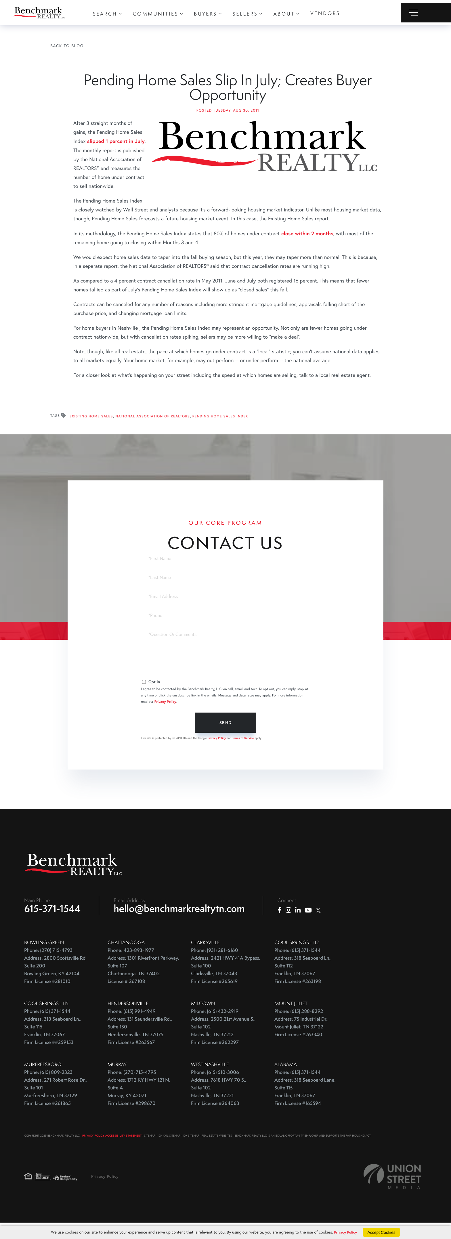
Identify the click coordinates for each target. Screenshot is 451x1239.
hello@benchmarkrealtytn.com (179, 922)
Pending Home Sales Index (220, 428)
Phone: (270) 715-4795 (132, 1086)
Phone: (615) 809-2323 (48, 1086)
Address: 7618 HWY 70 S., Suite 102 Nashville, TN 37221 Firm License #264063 (218, 1105)
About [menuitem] (284, 14)
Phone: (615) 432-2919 (214, 1025)
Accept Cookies (383, 1232)
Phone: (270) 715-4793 (48, 964)
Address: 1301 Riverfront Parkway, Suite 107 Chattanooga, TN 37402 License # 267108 (143, 984)
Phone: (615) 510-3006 (215, 1086)
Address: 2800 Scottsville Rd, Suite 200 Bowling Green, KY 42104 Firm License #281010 (55, 984)
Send (225, 735)
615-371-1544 (52, 922)
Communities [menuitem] (155, 14)
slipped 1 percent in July (116, 153)
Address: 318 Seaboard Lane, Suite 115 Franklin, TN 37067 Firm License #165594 (305, 1105)
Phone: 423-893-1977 (131, 964)
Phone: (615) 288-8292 (298, 1025)
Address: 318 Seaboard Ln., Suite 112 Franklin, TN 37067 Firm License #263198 (303, 984)
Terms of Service (243, 750)
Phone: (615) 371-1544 (297, 964)
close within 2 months (307, 245)
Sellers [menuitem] (245, 14)
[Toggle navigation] (426, 12)
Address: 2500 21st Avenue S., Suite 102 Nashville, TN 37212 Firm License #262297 (223, 1044)
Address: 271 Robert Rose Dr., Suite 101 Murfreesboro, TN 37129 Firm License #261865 (55, 1105)
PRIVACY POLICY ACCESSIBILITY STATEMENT (112, 1149)
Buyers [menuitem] (205, 14)
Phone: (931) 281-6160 (214, 964)
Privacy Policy (165, 714)
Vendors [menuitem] (325, 13)
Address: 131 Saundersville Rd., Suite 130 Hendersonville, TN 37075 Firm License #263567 (140, 1044)
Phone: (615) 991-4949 (132, 1025)
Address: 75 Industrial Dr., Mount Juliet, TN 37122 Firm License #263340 (301, 1041)
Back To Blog (67, 45)
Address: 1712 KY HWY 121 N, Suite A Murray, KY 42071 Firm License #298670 (139, 1105)
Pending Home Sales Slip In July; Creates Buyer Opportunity (228, 93)
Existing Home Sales (91, 428)
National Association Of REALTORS (152, 428)
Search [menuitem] (105, 14)
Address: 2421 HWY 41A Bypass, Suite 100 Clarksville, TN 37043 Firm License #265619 (225, 984)
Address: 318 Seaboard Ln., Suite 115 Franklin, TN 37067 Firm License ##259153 (52, 1044)
